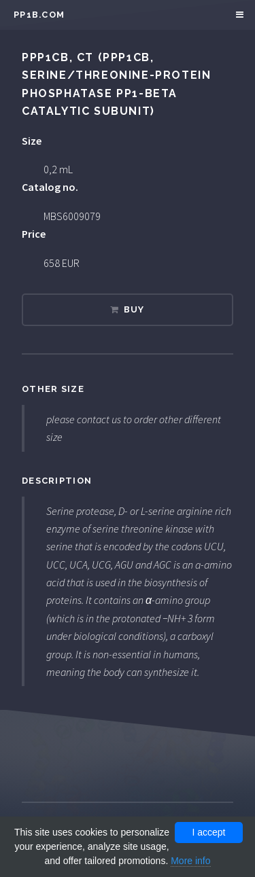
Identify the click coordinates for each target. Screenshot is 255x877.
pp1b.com (39, 15)
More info (190, 860)
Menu (237, 15)
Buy (134, 309)
